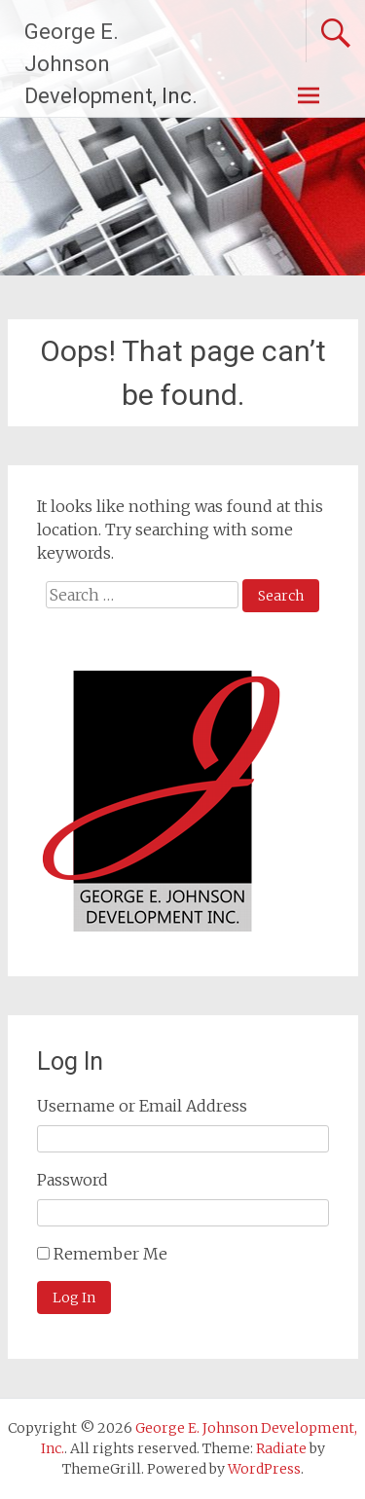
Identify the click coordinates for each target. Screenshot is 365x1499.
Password (72, 1179)
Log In (74, 1297)
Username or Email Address (142, 1105)
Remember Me (110, 1253)
